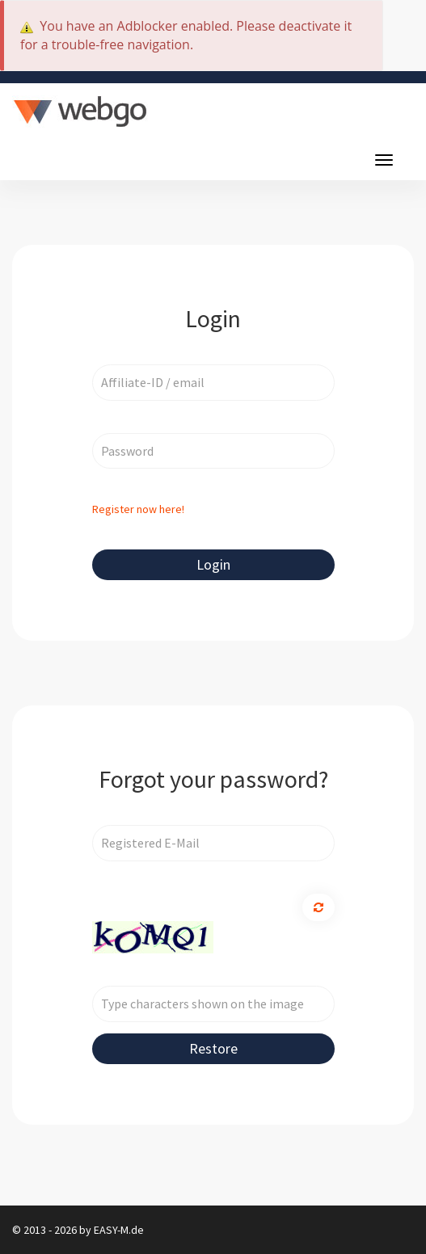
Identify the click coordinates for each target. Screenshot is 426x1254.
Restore (213, 1048)
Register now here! (138, 509)
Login (213, 564)
